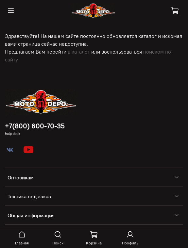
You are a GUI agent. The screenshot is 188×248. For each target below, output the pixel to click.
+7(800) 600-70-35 (35, 126)
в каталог (79, 51)
